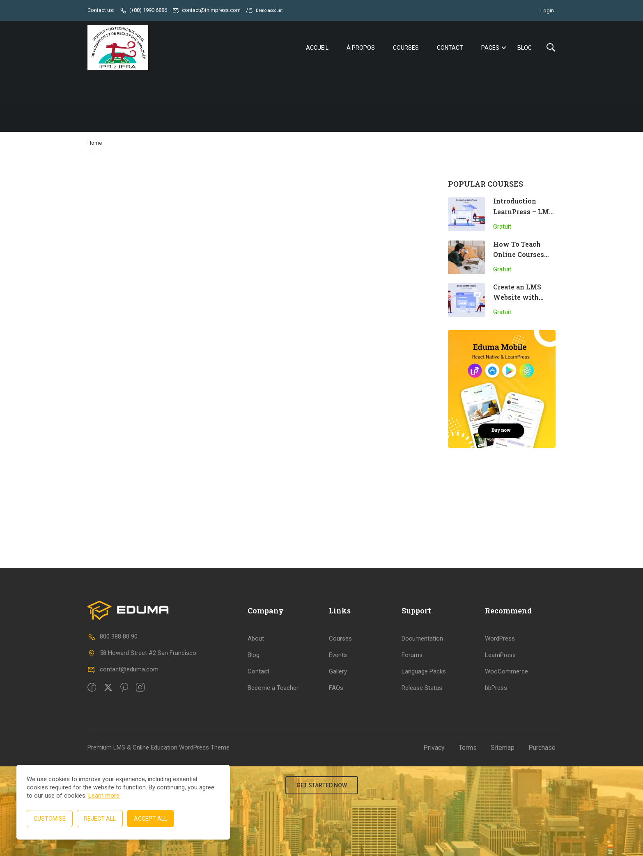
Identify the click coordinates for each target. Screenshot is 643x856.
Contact (450, 48)
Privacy (434, 837)
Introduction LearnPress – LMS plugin (523, 212)
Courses (406, 48)
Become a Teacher (273, 777)
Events (338, 744)
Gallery (338, 761)
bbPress (496, 777)
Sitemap (502, 837)
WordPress (500, 728)
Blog (524, 48)
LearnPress (500, 744)
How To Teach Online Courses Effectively (518, 256)
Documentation (422, 728)
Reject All (100, 818)
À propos (361, 48)
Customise (50, 818)
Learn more (103, 795)
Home (94, 144)
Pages (490, 48)
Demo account (268, 10)
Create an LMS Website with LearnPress (517, 298)
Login (547, 10)
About (256, 728)
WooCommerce (506, 761)
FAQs (336, 777)
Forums (412, 744)
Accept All (150, 818)
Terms (468, 837)
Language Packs (424, 761)
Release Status (422, 777)
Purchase (542, 837)
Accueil (317, 48)
